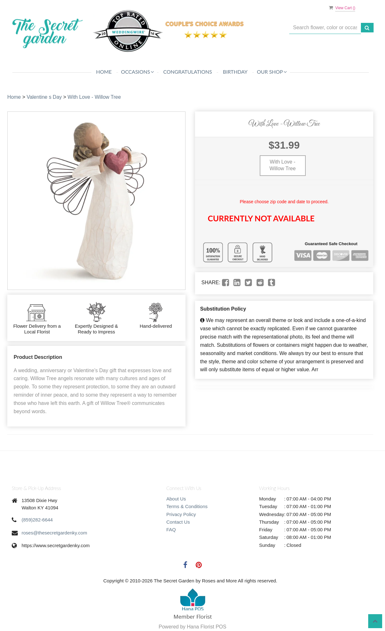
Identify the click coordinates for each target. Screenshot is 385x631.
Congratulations (187, 72)
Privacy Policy (181, 514)
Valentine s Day (44, 97)
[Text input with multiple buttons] (325, 28)
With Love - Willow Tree (94, 97)
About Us (176, 498)
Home (104, 72)
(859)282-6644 (37, 519)
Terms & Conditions (187, 506)
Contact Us (178, 522)
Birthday (235, 72)
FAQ (171, 529)
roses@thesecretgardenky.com (54, 532)
